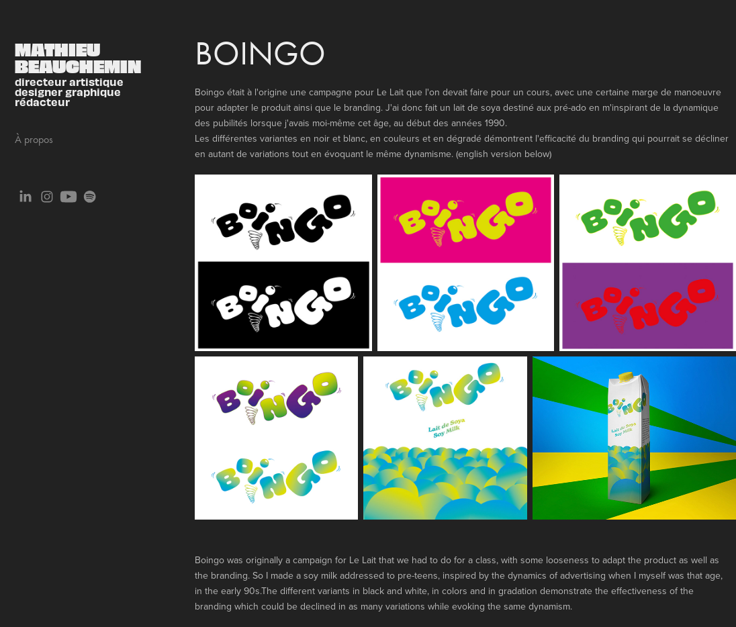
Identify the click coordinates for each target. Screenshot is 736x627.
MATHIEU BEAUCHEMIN (78, 57)
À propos (34, 139)
